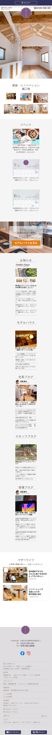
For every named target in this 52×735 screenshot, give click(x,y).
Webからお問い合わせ (13, 732)
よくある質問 (7, 697)
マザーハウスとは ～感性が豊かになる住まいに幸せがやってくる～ (25, 404)
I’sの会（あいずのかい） (32, 703)
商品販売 (6, 690)
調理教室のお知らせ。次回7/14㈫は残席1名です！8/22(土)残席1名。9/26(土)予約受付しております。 (26, 150)
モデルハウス (26, 322)
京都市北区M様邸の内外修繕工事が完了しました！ (26, 532)
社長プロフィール (16, 703)
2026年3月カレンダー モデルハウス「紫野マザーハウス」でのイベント (25, 312)
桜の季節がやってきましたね (24, 478)
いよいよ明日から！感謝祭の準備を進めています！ (25, 475)
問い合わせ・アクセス (10, 712)
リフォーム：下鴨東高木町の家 (28, 684)
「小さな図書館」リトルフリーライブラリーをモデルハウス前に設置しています (25, 355)
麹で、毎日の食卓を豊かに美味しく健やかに (25, 471)
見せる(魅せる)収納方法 (22, 364)
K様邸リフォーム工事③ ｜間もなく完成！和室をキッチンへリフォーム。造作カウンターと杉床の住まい (25, 527)
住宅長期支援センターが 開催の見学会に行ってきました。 (25, 421)
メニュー (26, 3)
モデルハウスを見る (26, 243)
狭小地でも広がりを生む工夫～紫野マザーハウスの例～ (25, 349)
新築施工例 (6, 675)
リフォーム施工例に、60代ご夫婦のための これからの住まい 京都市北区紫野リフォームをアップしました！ (25, 294)
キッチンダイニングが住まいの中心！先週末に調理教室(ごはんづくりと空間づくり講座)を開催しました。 (25, 412)
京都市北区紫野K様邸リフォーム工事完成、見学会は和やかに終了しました (25, 520)
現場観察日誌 (25, 669)
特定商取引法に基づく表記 (19, 690)
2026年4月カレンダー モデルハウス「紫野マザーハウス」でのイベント (25, 306)
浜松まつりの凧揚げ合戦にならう (25, 467)
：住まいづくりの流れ (19, 675)
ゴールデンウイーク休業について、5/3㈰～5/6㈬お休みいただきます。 (25, 300)
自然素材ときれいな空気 (11, 669)
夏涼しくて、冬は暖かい (25, 666)
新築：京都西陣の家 (9, 684)
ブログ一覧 (6, 722)
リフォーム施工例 (34, 675)
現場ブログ (26, 487)
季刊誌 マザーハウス (10, 705)
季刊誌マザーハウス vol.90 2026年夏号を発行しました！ (25, 286)
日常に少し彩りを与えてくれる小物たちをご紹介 (25, 367)
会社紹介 (6, 703)
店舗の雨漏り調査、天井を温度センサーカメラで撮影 (25, 514)
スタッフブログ (26, 436)
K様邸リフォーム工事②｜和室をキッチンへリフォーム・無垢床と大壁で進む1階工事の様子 (25, 538)
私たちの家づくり (9, 666)
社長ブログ (26, 376)
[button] (5, 98)
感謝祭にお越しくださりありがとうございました (25, 360)
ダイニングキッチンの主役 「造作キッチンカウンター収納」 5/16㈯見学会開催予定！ (25, 426)
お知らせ (26, 260)
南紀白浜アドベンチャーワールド (25, 463)
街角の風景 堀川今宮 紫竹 (23, 417)
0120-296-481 (43, 7)
